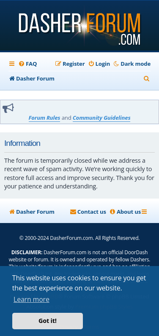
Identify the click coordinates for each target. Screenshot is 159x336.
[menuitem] (27, 63)
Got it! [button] (47, 321)
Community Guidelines (102, 117)
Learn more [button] (31, 299)
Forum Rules (44, 117)
